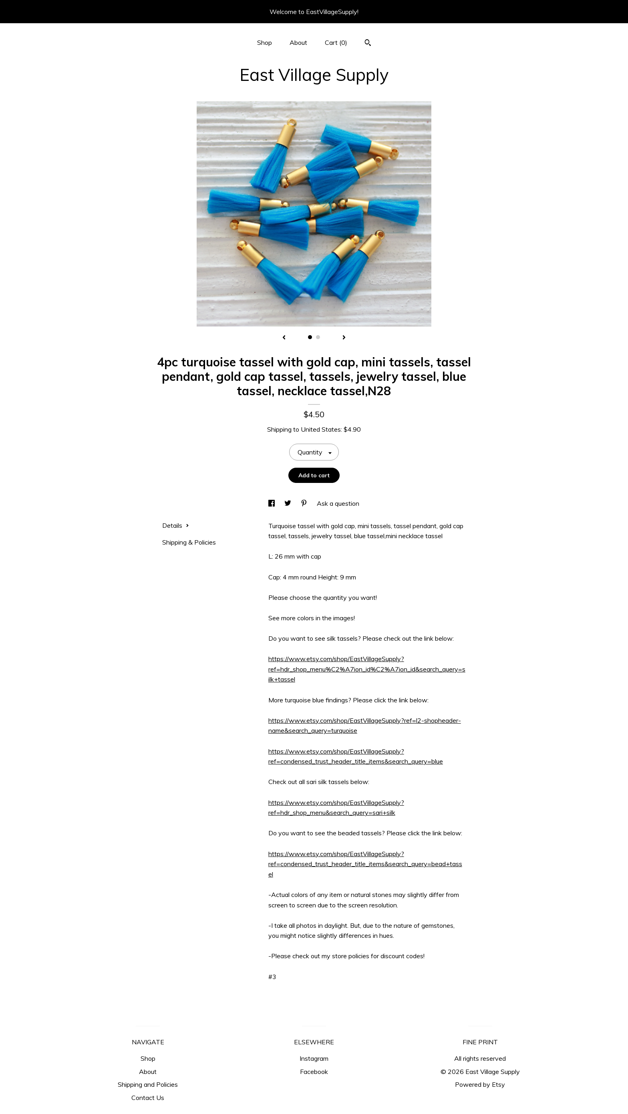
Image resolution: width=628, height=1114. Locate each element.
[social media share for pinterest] (305, 503)
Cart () (336, 42)
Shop (264, 42)
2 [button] (318, 337)
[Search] (368, 43)
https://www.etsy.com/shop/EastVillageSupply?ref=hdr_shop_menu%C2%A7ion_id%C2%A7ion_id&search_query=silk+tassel (366, 669)
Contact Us (147, 1098)
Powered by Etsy (480, 1084)
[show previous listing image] (284, 338)
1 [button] (310, 337)
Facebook (314, 1072)
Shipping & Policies (189, 542)
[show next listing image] (344, 338)
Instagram (314, 1058)
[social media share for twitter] (288, 503)
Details (175, 525)
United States (321, 429)
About (298, 42)
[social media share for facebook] (272, 503)
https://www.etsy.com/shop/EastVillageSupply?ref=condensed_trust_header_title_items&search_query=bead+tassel (365, 864)
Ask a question (338, 503)
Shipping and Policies (148, 1084)
